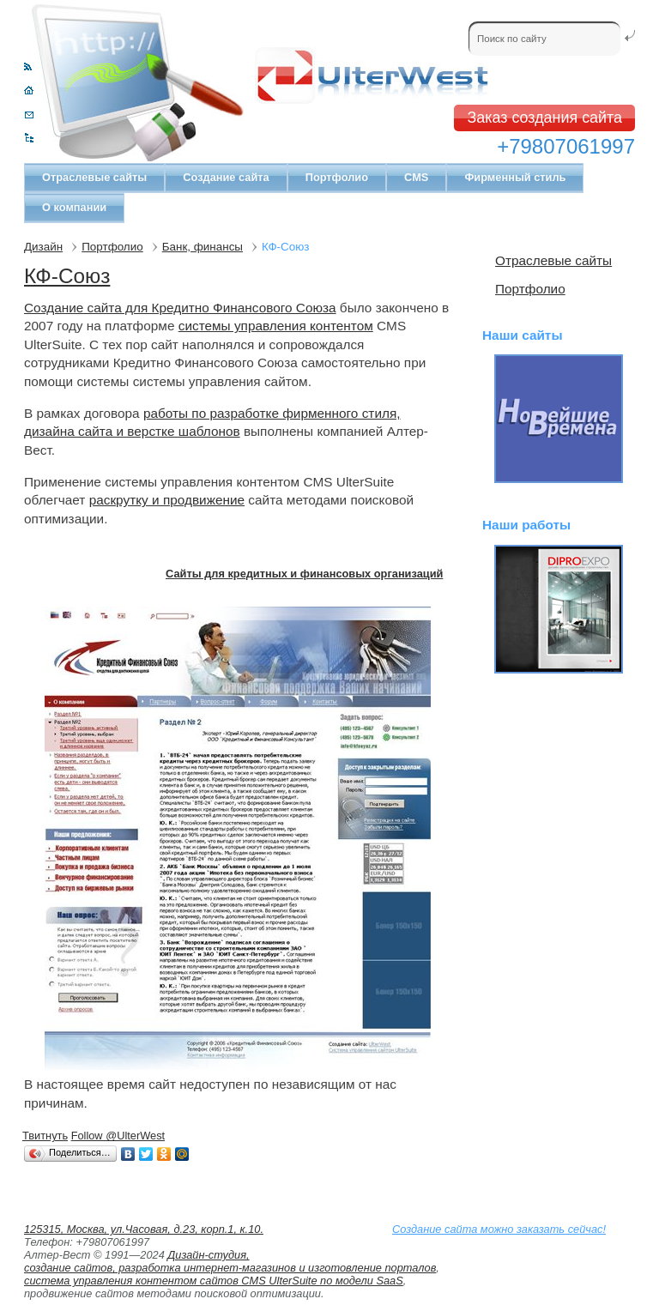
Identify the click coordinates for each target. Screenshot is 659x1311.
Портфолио (336, 177)
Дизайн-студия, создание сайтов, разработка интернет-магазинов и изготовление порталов (230, 1261)
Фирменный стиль (514, 177)
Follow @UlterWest (118, 1135)
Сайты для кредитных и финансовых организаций (304, 573)
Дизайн (43, 246)
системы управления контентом (275, 325)
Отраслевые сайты (94, 177)
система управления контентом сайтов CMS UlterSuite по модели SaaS (213, 1280)
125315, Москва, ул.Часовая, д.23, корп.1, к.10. (143, 1229)
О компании (74, 207)
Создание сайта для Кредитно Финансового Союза (180, 307)
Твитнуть (45, 1135)
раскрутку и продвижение (167, 499)
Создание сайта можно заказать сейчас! (499, 1229)
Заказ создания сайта (544, 117)
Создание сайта (226, 177)
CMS (416, 177)
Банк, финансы (202, 246)
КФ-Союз (67, 275)
